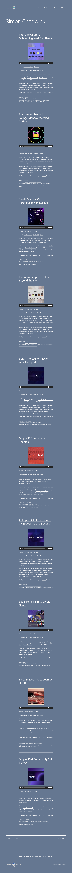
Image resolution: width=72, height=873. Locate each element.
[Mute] (48, 63)
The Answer (44, 76)
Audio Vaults (39, 8)
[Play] (20, 63)
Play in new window (28, 67)
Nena (31, 78)
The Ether (35, 98)
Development (30, 745)
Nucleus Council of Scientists (25, 185)
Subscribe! (63, 8)
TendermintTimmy (37, 316)
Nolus (27, 481)
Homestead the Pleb (38, 157)
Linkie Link (42, 479)
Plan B (26, 413)
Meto (20, 481)
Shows (56, 8)
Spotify (35, 70)
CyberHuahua (29, 163)
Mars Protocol (46, 505)
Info (50, 8)
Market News (29, 665)
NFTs (50, 183)
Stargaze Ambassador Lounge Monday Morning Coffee (34, 118)
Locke (29, 563)
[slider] (51, 63)
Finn (44, 83)
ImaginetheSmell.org (30, 85)
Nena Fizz (44, 100)
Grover (40, 745)
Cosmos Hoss (25, 745)
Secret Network (36, 261)
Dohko (23, 481)
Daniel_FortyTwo (25, 100)
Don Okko (24, 665)
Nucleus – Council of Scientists (32, 161)
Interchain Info (22, 318)
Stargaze (21, 159)
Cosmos (26, 98)
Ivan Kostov (48, 479)
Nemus (33, 322)
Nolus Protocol (22, 507)
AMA (23, 822)
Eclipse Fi (35, 78)
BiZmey (21, 322)
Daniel (28, 78)
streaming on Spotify (28, 650)
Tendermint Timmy (37, 74)
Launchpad (37, 587)
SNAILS (42, 161)
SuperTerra (35, 641)
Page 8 (17, 838)
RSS (38, 70)
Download (36, 67)
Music (45, 8)
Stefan (32, 563)
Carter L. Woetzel (47, 240)
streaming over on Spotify (42, 87)
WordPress (63, 864)
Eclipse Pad (35, 100)
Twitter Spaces (43, 101)
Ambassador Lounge (26, 183)
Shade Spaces (49, 262)
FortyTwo (23, 78)
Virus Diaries (41, 652)
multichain (45, 822)
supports (44, 92)
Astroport (26, 400)
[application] (36, 63)
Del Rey (44, 800)
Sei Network (42, 718)
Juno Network (31, 821)
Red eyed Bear (36, 262)
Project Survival (44, 411)
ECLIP (33, 424)
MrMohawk (32, 722)
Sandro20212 (32, 481)
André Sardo (49, 400)
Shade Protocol (36, 238)
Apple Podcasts (28, 70)
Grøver (34, 718)
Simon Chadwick (43, 78)
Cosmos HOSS (49, 720)
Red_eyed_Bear (22, 242)
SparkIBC (47, 316)
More (41, 70)
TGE (46, 424)
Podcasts (31, 98)
